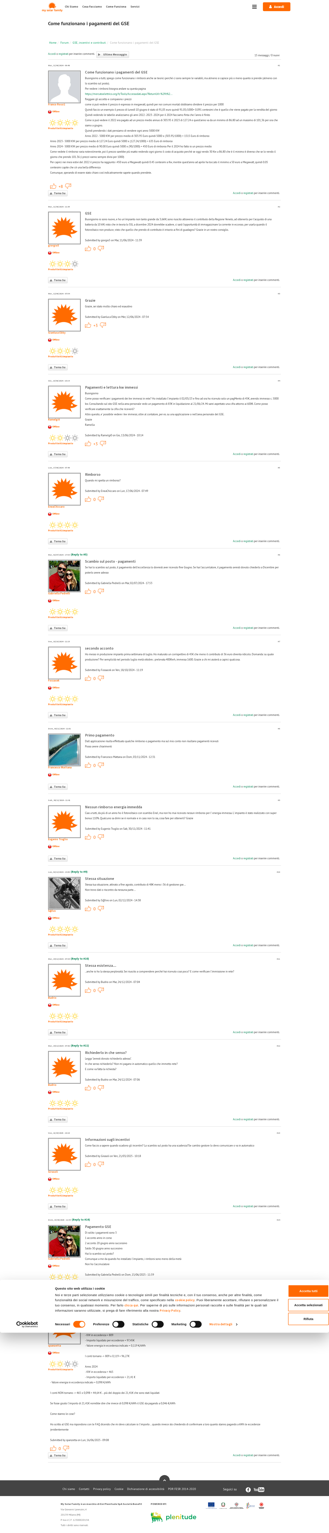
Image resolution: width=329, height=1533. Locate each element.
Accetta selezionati (294, 1505)
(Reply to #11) (80, 1046)
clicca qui (172, 1506)
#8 (279, 728)
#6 (279, 554)
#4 (279, 380)
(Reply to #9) (79, 872)
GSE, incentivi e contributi (89, 43)
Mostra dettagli (220, 1525)
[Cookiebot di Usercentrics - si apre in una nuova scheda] (27, 1525)
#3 (279, 293)
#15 (278, 1306)
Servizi (135, 7)
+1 (53, 186)
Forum (64, 43)
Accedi (52, 53)
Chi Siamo (71, 7)
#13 (278, 1133)
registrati (63, 53)
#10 (278, 872)
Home (52, 43)
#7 (279, 641)
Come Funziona (116, 7)
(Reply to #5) (79, 555)
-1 (68, 186)
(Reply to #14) (81, 1220)
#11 (278, 958)
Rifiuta (294, 1519)
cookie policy (194, 1500)
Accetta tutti (294, 1491)
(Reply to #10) (80, 959)
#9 (279, 800)
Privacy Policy (227, 1511)
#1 (279, 65)
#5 (279, 467)
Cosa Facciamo (92, 7)
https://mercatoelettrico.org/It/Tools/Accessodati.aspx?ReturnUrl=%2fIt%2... (128, 94)
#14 (278, 1219)
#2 (279, 206)
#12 (278, 1045)
